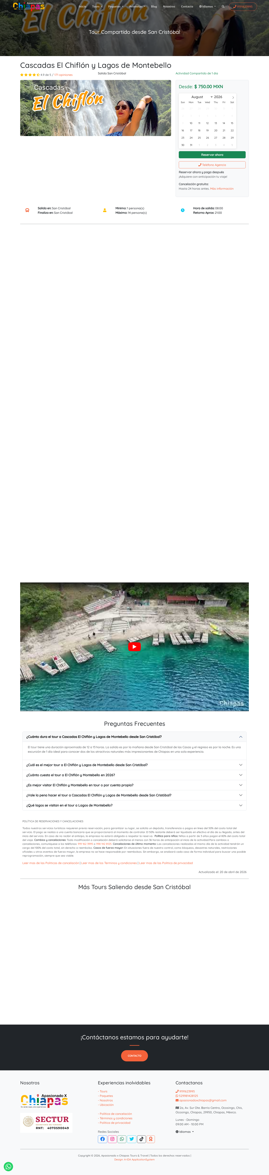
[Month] (201, 96)
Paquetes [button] (114, 6)
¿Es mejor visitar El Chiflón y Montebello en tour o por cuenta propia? (79, 785)
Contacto (187, 6)
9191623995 (185, 1091)
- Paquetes (105, 1096)
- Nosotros (105, 1100)
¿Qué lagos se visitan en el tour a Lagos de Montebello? (69, 805)
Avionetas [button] (136, 6)
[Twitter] (131, 1139)
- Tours (102, 1091)
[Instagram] (112, 1139)
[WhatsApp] (122, 1139)
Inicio (82, 6)
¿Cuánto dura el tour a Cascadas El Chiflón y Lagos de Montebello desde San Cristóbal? (94, 737)
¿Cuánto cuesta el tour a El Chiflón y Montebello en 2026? (70, 775)
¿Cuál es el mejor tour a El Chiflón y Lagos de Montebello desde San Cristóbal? (87, 765)
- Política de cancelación (115, 1114)
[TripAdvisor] (151, 1139)
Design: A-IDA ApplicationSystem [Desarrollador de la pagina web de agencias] (134, 1159)
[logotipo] (29, 6)
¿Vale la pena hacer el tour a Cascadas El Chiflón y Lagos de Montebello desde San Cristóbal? (98, 795)
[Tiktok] (141, 1139)
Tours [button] (96, 6)
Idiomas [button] (206, 6)
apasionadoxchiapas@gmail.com (201, 1100)
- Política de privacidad (114, 1123)
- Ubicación (106, 1105)
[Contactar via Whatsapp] (8, 1166)
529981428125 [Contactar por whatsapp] (187, 1096)
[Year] (219, 97)
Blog (154, 6)
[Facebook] (102, 1139)
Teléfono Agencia (212, 165)
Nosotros (169, 6)
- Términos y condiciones (115, 1118)
